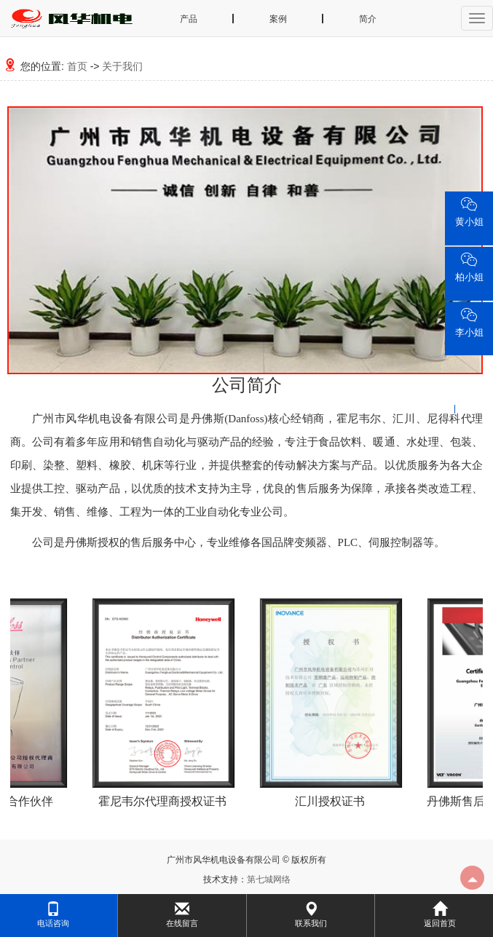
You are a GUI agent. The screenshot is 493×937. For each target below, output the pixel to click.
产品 (188, 19)
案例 (278, 19)
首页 (77, 66)
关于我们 (122, 66)
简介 (367, 19)
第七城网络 (269, 879)
